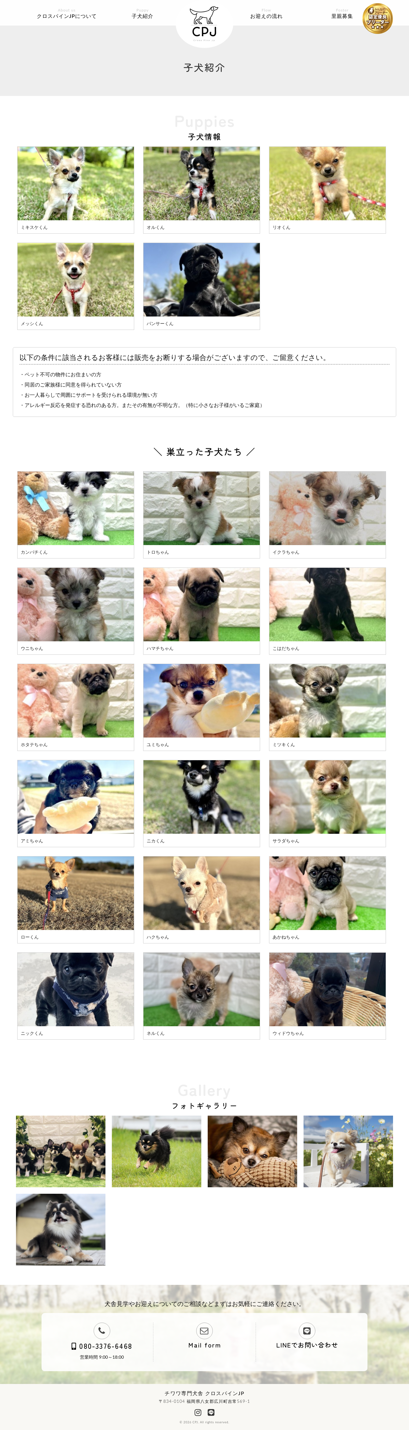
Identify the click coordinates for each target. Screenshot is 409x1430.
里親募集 (343, 13)
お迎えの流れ (266, 13)
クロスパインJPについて (67, 13)
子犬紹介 (143, 13)
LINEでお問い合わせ (307, 1344)
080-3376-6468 (102, 1345)
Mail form (204, 1344)
